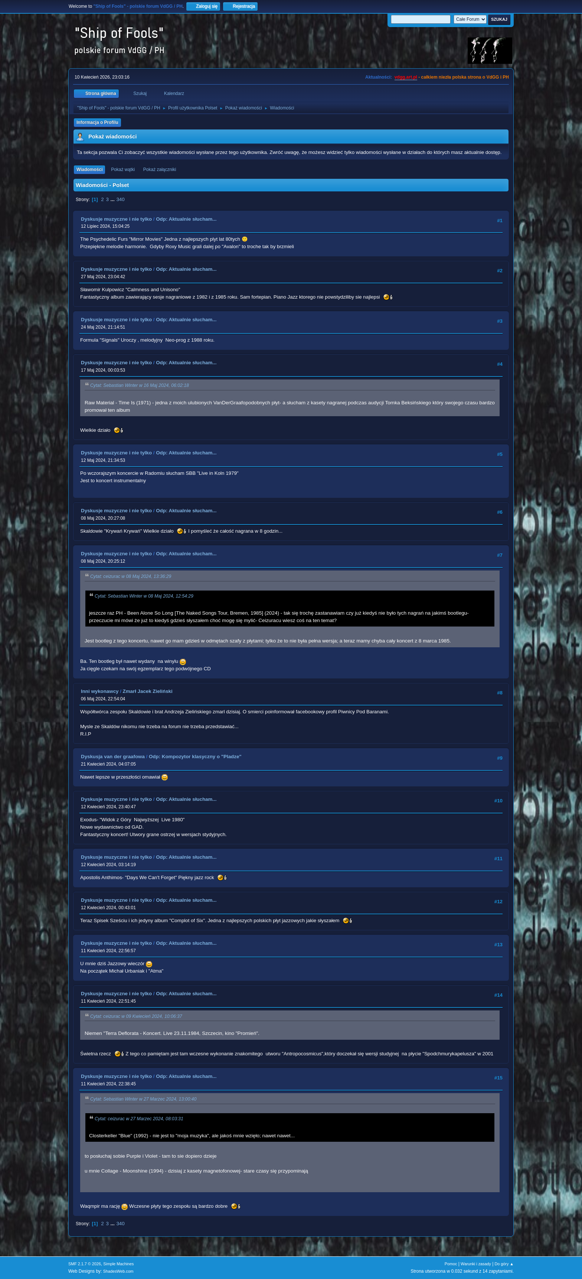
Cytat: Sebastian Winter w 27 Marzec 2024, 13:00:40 (143, 1099)
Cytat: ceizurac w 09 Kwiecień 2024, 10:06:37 (136, 1016)
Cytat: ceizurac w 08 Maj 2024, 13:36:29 (130, 576)
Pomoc (451, 1264)
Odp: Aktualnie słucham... (186, 219)
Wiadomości (89, 169)
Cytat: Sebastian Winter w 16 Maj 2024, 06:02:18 (139, 385)
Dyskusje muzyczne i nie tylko (116, 219)
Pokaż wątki (123, 169)
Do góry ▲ (504, 1264)
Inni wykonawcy (99, 691)
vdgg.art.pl (406, 77)
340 (120, 199)
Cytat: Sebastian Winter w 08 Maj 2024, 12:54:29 (144, 596)
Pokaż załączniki (159, 169)
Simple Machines (118, 1264)
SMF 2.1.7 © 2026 (84, 1264)
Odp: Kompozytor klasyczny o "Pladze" (195, 756)
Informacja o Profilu (97, 122)
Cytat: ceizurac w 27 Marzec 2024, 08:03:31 (139, 1118)
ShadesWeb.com (118, 1271)
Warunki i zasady (476, 1264)
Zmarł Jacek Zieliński (148, 691)
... (113, 199)
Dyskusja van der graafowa (113, 756)
